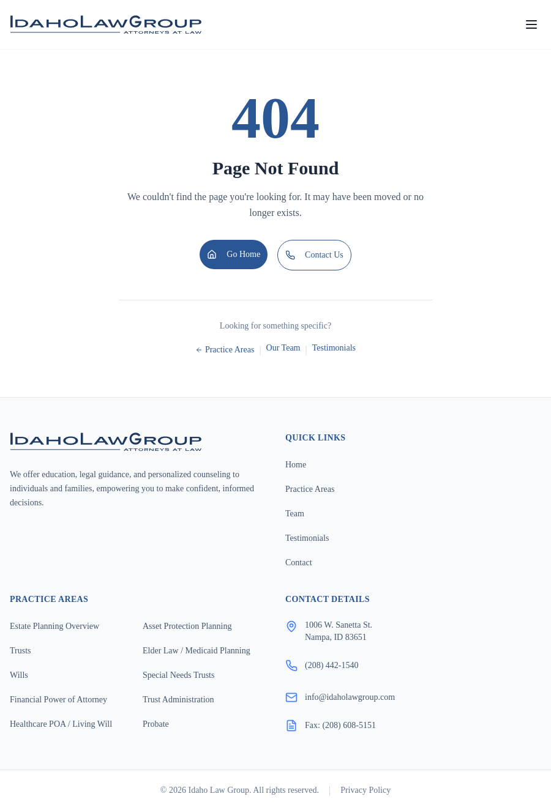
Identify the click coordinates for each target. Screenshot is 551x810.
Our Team (283, 347)
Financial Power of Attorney (58, 699)
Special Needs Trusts (178, 675)
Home (295, 464)
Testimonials (334, 347)
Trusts (20, 650)
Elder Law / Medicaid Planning (196, 650)
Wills (19, 675)
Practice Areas (224, 349)
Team (294, 513)
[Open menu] (531, 24)
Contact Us (314, 255)
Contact (298, 562)
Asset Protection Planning (187, 626)
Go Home (233, 254)
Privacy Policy (365, 790)
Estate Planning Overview (54, 626)
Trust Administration (178, 699)
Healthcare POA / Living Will (61, 724)
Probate (156, 724)
